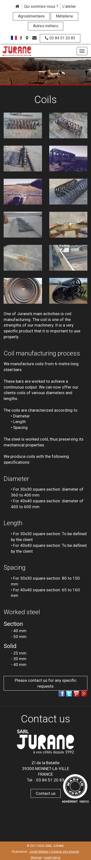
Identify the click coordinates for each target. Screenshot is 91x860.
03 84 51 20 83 (60, 38)
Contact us (46, 793)
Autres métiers (45, 26)
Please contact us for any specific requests (45, 683)
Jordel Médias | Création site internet (54, 851)
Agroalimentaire (31, 16)
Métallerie (64, 16)
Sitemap (36, 857)
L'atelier (69, 6)
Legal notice (52, 857)
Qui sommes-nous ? (41, 6)
